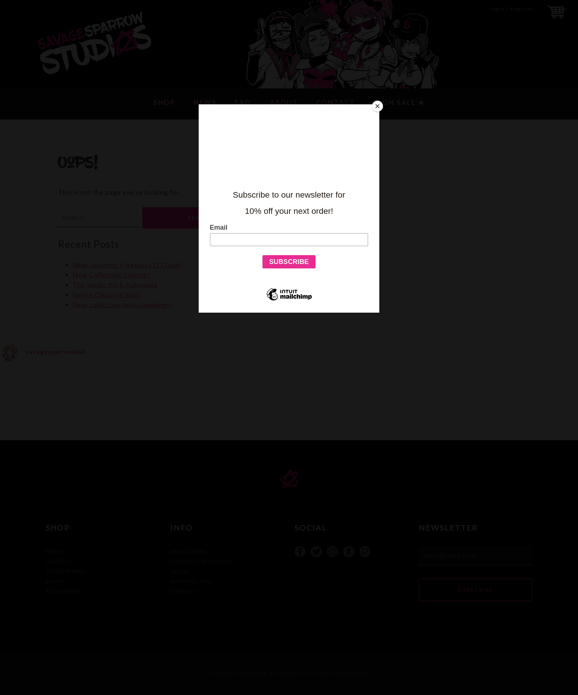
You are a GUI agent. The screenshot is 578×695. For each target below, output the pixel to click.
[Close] (377, 106)
